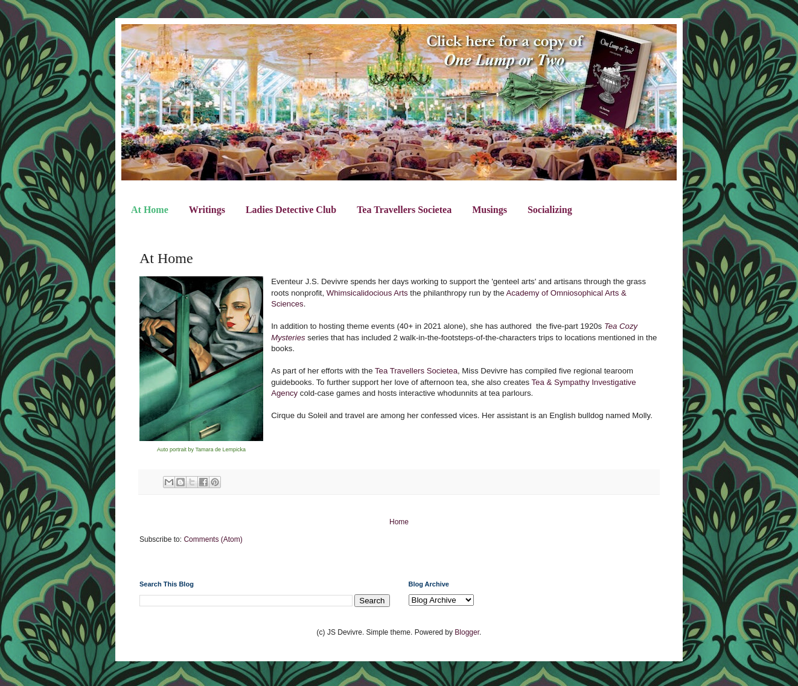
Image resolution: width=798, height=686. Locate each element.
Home (399, 522)
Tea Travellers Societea (404, 210)
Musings (489, 210)
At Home (149, 210)
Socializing (550, 210)
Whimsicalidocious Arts (367, 292)
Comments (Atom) (213, 539)
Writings (207, 210)
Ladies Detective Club (291, 210)
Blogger (467, 632)
